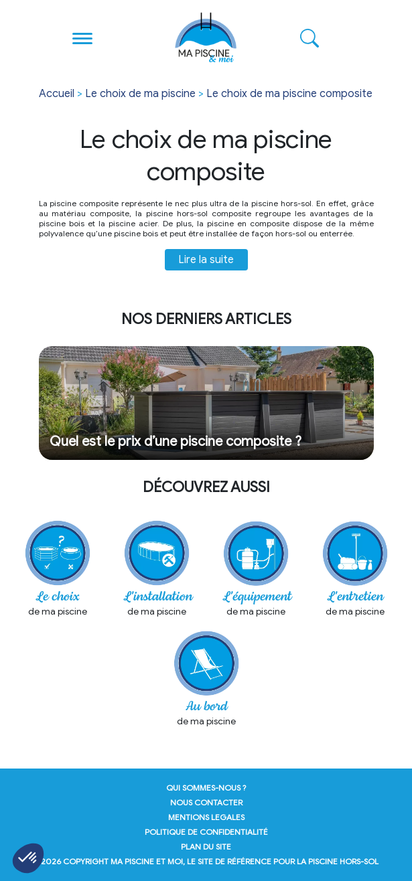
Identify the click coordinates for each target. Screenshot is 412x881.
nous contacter (206, 802)
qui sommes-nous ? (206, 788)
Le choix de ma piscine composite (289, 93)
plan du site (206, 847)
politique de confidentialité (206, 832)
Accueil (56, 93)
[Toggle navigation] (83, 37)
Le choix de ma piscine (140, 93)
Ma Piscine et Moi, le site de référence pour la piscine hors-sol (245, 861)
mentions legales (206, 817)
